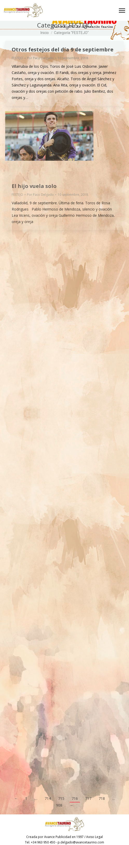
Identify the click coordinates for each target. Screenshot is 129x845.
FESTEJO (17, 58)
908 (59, 805)
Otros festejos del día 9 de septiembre (62, 49)
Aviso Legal (94, 837)
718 (102, 798)
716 (75, 798)
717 (88, 798)
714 (48, 798)
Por (40, 58)
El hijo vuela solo (34, 186)
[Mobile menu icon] (122, 10)
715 (61, 798)
